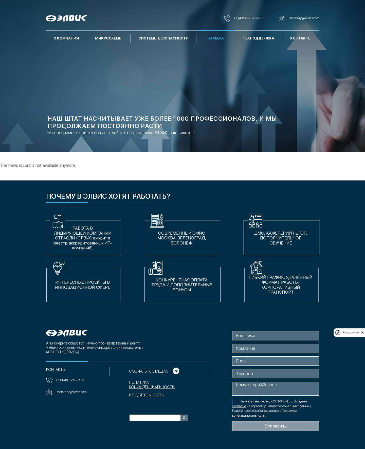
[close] (362, 332)
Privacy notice (351, 332)
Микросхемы (108, 38)
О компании (66, 38)
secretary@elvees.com (66, 392)
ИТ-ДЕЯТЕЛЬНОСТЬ (146, 395)
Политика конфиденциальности (151, 384)
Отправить (276, 426)
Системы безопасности (163, 38)
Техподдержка (258, 38)
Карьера (216, 38)
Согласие (239, 406)
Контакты (301, 38)
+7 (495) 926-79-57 (65, 380)
